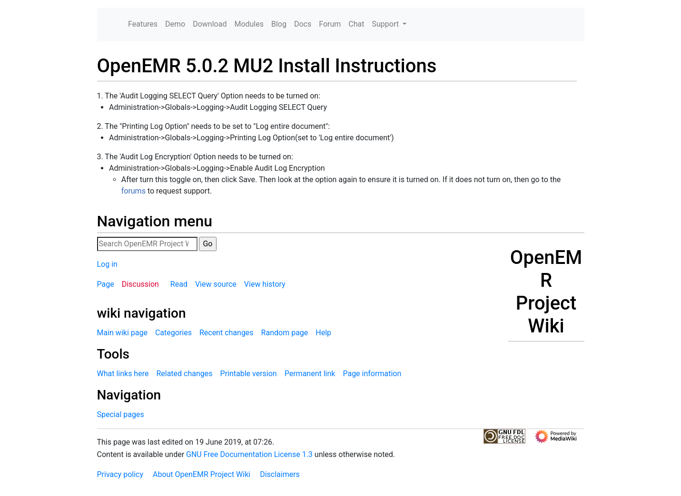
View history (265, 284)
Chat (356, 24)
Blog (278, 24)
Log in (107, 264)
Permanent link (310, 373)
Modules (249, 24)
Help (323, 332)
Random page (284, 332)
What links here (123, 373)
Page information (372, 373)
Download (210, 24)
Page (105, 284)
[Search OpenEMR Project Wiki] (147, 244)
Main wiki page (122, 332)
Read (179, 284)
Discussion (140, 284)
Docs (302, 24)
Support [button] (386, 24)
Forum (330, 24)
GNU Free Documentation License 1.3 (249, 454)
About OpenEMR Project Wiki (201, 474)
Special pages (120, 414)
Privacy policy (120, 474)
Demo (175, 24)
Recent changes (226, 332)
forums (133, 190)
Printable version (248, 373)
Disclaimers (280, 474)
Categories (173, 332)
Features (143, 24)
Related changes (184, 373)
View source (216, 284)
